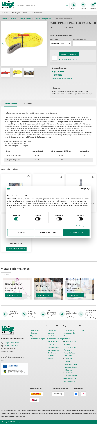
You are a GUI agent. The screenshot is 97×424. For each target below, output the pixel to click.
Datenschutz (35, 330)
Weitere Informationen (15, 250)
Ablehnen (20, 233)
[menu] (48, 14)
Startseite (4, 20)
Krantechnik (68, 373)
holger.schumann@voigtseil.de (62, 80)
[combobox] (42, 6)
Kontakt (50, 359)
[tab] (10, 105)
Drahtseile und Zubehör (69, 337)
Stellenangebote (53, 341)
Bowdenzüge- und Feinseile (70, 348)
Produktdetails (10, 105)
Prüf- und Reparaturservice (53, 346)
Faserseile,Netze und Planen (69, 354)
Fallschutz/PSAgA (71, 364)
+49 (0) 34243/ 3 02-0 (11, 343)
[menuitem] (5, 14)
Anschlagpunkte (70, 333)
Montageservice (53, 350)
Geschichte (51, 336)
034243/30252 (57, 77)
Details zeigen (81, 226)
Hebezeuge (68, 370)
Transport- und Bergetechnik (42, 20)
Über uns (51, 333)
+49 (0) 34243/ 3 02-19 (12, 346)
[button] (5, 45)
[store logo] (8, 6)
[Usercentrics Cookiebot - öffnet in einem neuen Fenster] (81, 189)
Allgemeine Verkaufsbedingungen (37, 337)
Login (83, 330)
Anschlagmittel (70, 330)
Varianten (28, 105)
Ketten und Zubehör (68, 360)
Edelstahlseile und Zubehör (70, 343)
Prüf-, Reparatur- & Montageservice (70, 380)
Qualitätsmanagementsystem (56, 339)
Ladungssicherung (25, 20)
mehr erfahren (12, 295)
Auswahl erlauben (48, 233)
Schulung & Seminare (52, 354)
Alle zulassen (76, 233)
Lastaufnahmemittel (70, 376)
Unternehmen (52, 330)
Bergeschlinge (16, 245)
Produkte (13, 20)
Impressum (35, 333)
